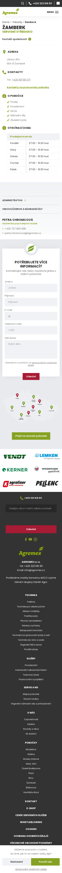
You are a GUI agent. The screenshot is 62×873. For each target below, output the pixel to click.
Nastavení (16, 861)
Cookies (31, 829)
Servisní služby (31, 698)
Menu (53, 12)
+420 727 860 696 (15, 228)
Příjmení (9, 295)
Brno (31, 778)
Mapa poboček (31, 694)
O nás (31, 712)
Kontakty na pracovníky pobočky (28, 87)
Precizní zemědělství (31, 620)
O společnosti (31, 719)
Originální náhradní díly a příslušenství (31, 703)
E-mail (8, 310)
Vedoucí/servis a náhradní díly (22, 209)
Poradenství (31, 665)
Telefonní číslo (13, 324)
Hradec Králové (31, 759)
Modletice (31, 749)
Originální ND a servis (31, 644)
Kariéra (31, 724)
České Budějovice (31, 768)
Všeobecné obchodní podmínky (31, 843)
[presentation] (27, 518)
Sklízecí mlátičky (31, 611)
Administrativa (12, 200)
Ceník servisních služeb (31, 815)
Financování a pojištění (31, 679)
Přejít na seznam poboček (31, 436)
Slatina (31, 754)
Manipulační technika (31, 630)
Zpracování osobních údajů (31, 869)
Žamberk (31, 782)
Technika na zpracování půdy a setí (31, 635)
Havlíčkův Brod (31, 792)
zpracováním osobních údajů (42, 364)
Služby (31, 658)
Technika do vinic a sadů (31, 640)
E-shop (31, 808)
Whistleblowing (31, 822)
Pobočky (31, 742)
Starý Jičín (31, 763)
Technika (31, 595)
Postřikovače (31, 616)
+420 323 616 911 (40, 3)
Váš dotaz (10, 338)
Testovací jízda (31, 674)
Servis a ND (31, 687)
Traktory (31, 601)
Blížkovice (31, 787)
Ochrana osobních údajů (31, 836)
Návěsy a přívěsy (31, 625)
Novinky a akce (31, 729)
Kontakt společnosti (16, 39)
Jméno (9, 281)
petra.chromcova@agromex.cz (23, 233)
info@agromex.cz (34, 570)
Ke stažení (31, 733)
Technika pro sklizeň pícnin (31, 606)
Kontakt (31, 801)
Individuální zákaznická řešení (31, 670)
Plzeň (31, 773)
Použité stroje (31, 649)
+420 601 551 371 (21, 79)
